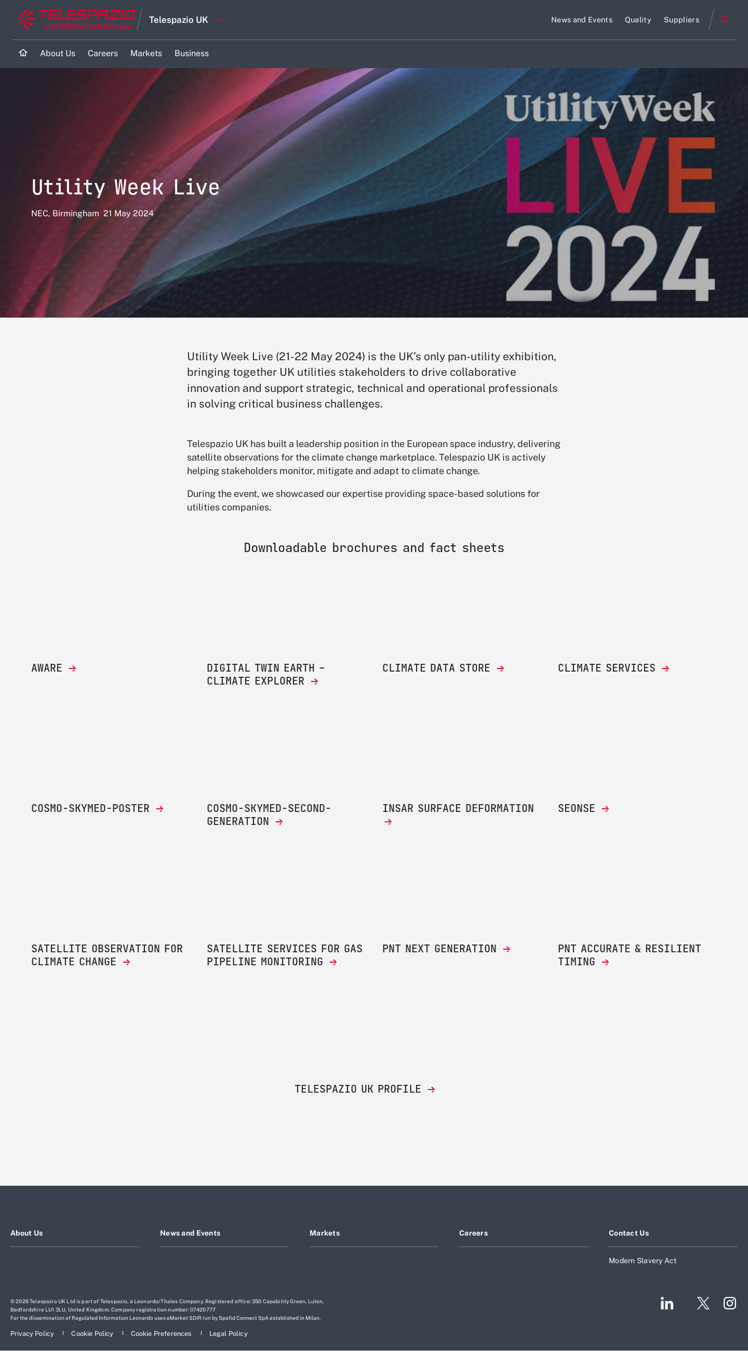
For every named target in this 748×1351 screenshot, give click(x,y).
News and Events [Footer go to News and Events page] (190, 1233)
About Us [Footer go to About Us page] (26, 1233)
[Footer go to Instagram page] (730, 1303)
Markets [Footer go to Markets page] (325, 1233)
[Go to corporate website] (74, 20)
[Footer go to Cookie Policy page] (93, 1333)
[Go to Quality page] (638, 19)
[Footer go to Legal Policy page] (228, 1333)
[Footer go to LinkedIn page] (667, 1303)
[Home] (23, 54)
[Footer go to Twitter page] (699, 1303)
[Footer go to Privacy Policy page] (33, 1333)
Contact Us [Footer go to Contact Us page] (629, 1233)
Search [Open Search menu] (725, 20)
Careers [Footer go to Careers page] (473, 1233)
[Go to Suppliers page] (681, 19)
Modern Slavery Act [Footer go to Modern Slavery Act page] (643, 1260)
